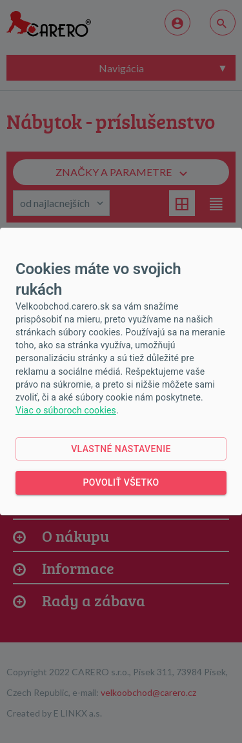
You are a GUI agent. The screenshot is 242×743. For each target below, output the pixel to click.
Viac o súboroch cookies (65, 410)
